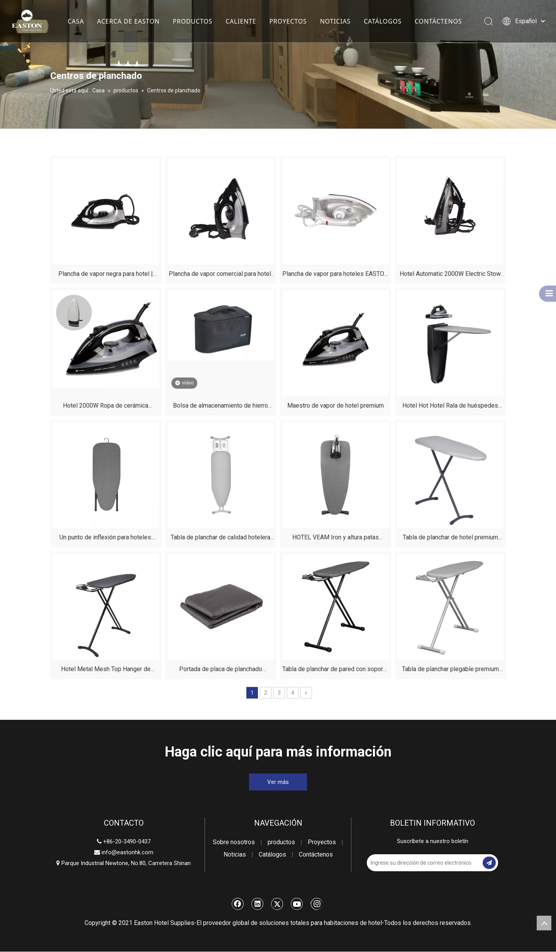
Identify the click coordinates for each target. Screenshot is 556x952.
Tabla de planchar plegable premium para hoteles (450, 670)
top (544, 923)
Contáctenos (316, 854)
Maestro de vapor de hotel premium (335, 405)
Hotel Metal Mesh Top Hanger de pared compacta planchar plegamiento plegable (105, 670)
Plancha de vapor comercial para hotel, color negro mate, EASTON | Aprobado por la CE (220, 275)
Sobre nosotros (234, 842)
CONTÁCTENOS (437, 21)
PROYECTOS (288, 21)
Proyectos (322, 842)
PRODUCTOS (192, 21)
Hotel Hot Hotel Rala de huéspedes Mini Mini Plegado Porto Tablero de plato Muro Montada (450, 406)
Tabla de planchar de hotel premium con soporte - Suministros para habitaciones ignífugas (450, 538)
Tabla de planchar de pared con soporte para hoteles (335, 670)
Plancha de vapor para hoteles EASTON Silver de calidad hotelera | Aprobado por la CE (335, 275)
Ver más (278, 782)
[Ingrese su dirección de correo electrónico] (424, 862)
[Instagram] (316, 904)
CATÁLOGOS (382, 21)
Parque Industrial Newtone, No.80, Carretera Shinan (123, 863)
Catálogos (272, 854)
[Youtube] (297, 904)
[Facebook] (238, 904)
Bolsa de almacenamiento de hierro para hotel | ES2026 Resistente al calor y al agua (220, 406)
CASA (75, 21)
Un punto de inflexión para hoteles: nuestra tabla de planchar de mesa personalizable (105, 538)
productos (281, 842)
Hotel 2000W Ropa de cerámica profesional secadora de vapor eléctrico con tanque (105, 406)
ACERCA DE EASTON (128, 21)
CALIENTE (240, 21)
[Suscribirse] (489, 863)
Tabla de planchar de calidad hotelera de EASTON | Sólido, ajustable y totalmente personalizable (220, 538)
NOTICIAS (335, 21)
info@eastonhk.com (127, 852)
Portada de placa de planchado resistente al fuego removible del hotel (220, 670)
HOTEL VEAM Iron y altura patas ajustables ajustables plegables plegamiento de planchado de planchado (335, 538)
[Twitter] (277, 904)
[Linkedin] (257, 904)
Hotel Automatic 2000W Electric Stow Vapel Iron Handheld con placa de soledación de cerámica (450, 275)
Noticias (235, 854)
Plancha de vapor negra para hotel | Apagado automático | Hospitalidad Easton (105, 275)
